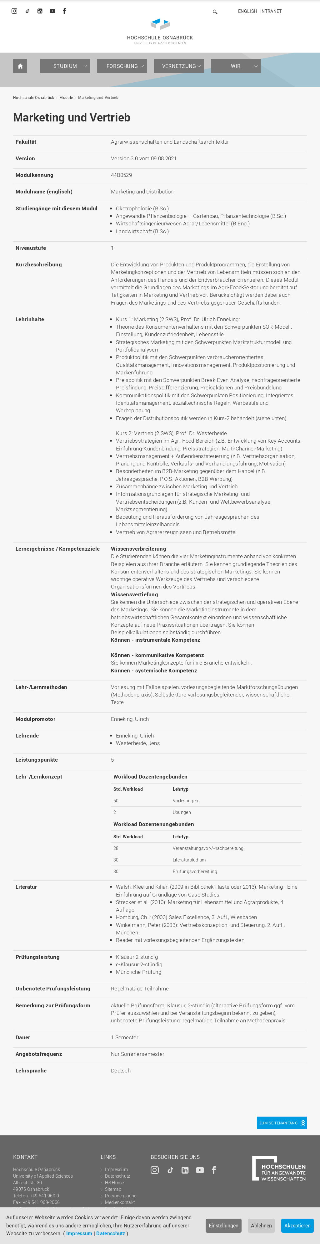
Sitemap (113, 1189)
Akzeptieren (297, 1225)
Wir (236, 66)
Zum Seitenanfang (278, 1122)
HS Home (114, 1182)
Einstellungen (223, 1225)
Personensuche (120, 1196)
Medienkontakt (120, 1202)
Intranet (271, 11)
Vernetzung (179, 66)
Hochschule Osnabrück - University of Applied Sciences (160, 31)
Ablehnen (261, 1225)
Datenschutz (110, 1233)
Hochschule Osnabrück (33, 97)
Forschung (122, 66)
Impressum (79, 1233)
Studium (65, 66)
